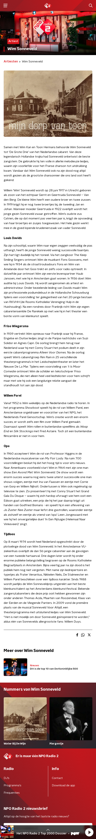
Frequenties (12, 792)
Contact (57, 778)
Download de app (63, 785)
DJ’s (6, 778)
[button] (89, 832)
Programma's (12, 785)
